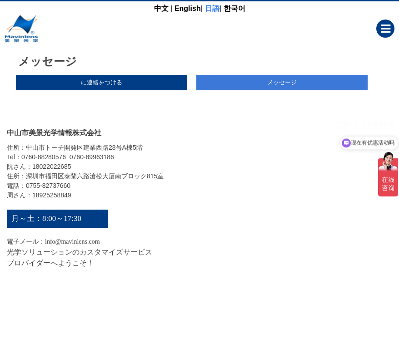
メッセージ (282, 82)
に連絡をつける (101, 82)
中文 (161, 8)
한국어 (234, 8)
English (188, 8)
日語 (212, 8)
